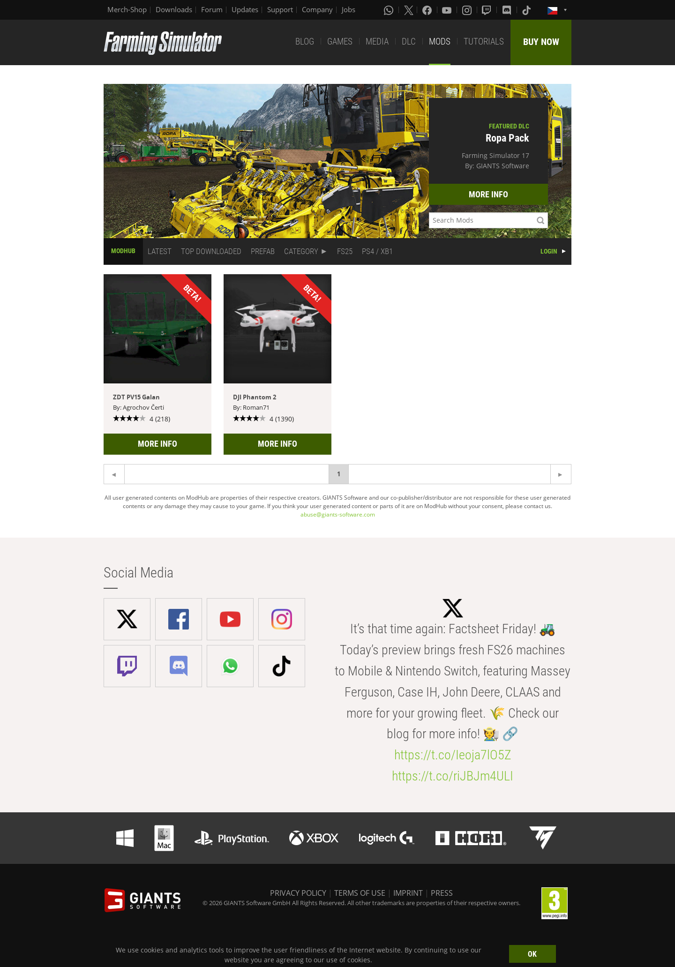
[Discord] (507, 10)
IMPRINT (408, 893)
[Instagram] (467, 10)
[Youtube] (447, 10)
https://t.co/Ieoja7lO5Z (452, 755)
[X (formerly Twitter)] (408, 10)
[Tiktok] (527, 10)
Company (317, 9)
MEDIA (377, 41)
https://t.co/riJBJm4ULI (452, 776)
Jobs (348, 9)
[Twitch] (487, 10)
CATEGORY (301, 251)
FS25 (344, 251)
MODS (439, 41)
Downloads (174, 9)
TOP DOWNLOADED (211, 251)
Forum (212, 9)
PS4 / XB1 (377, 251)
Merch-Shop (127, 9)
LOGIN (548, 251)
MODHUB (123, 251)
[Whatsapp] (389, 10)
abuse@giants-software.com (337, 514)
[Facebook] (428, 10)
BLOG (304, 41)
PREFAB (263, 251)
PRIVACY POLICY (298, 893)
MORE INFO (488, 194)
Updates (245, 9)
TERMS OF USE (359, 893)
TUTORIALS (484, 41)
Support (280, 9)
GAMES (339, 41)
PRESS (442, 893)
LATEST (160, 251)
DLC (409, 41)
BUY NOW (541, 41)
